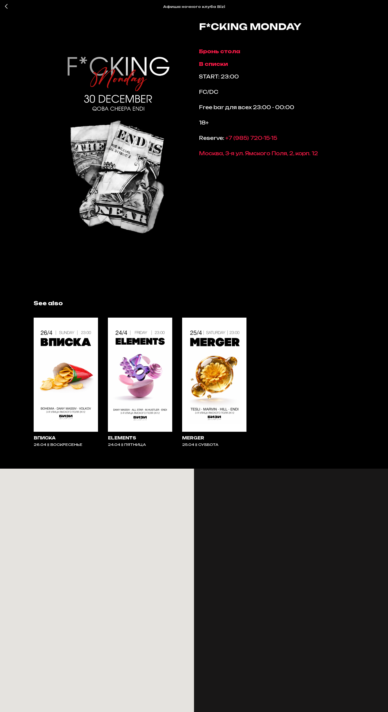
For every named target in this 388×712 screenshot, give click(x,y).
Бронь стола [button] (219, 54)
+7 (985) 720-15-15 (251, 140)
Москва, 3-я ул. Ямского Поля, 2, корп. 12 (258, 156)
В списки (213, 66)
